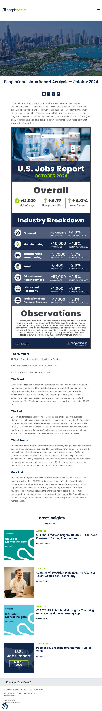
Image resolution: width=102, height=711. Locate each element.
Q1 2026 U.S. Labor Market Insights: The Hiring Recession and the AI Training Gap (65, 611)
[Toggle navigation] (98, 10)
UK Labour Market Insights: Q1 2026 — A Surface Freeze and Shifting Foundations (66, 536)
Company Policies (29, 693)
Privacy (20, 693)
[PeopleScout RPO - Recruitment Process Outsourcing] (14, 10)
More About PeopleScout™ (18, 682)
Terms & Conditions (9, 693)
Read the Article (42, 543)
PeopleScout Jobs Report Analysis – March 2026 (64, 649)
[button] (5, 706)
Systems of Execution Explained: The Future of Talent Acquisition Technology (65, 574)
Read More (40, 656)
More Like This (49, 523)
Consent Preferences (10, 700)
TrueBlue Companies (10, 696)
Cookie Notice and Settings (12, 702)
